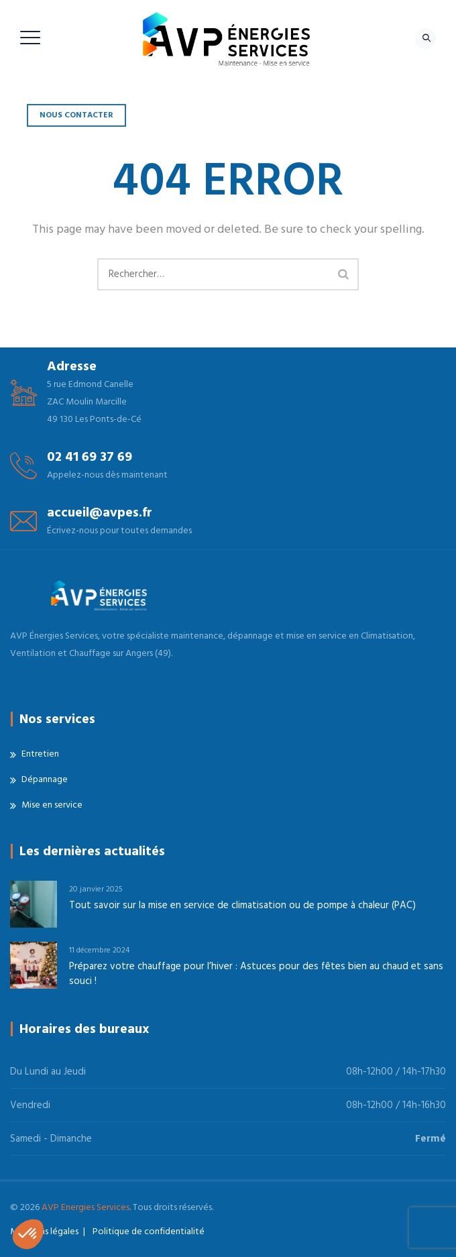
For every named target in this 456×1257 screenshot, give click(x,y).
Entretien (40, 754)
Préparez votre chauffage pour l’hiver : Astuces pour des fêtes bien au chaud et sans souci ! (256, 973)
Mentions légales (44, 1231)
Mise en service (51, 805)
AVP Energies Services (85, 1207)
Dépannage (44, 779)
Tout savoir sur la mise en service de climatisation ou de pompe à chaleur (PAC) (242, 905)
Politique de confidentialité (149, 1231)
